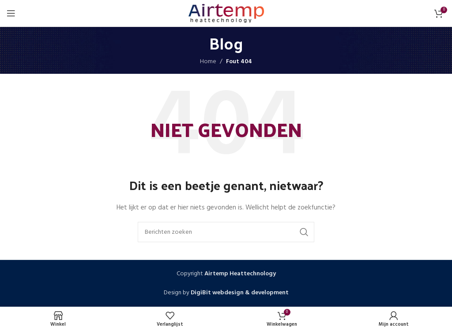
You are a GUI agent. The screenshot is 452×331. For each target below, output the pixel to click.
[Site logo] (226, 13)
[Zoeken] (226, 232)
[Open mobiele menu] (11, 13)
